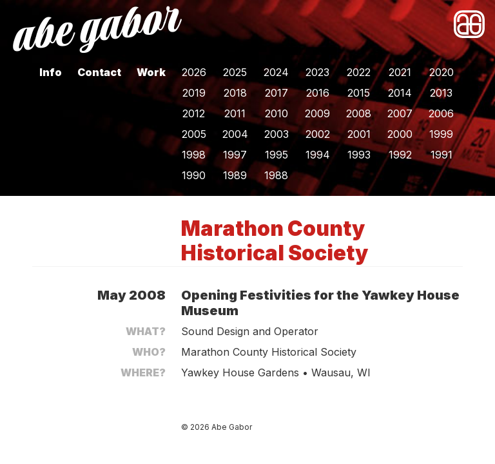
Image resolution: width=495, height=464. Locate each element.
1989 (235, 175)
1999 (441, 134)
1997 (235, 154)
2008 (358, 113)
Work (151, 72)
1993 (359, 154)
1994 (318, 154)
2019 (194, 92)
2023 (317, 72)
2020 (441, 72)
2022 (359, 72)
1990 (194, 175)
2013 (441, 92)
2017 (276, 92)
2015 (358, 92)
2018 (235, 92)
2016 (317, 92)
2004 (235, 134)
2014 (400, 92)
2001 (359, 134)
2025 (235, 72)
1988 (276, 175)
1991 (441, 154)
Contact (99, 72)
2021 (400, 72)
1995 (276, 154)
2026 (194, 72)
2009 (317, 113)
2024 (276, 72)
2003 (276, 134)
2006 (441, 113)
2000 (399, 134)
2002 (318, 134)
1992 (400, 154)
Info (50, 72)
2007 (399, 113)
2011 (235, 113)
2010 (276, 113)
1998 (194, 154)
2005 (194, 134)
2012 (193, 113)
